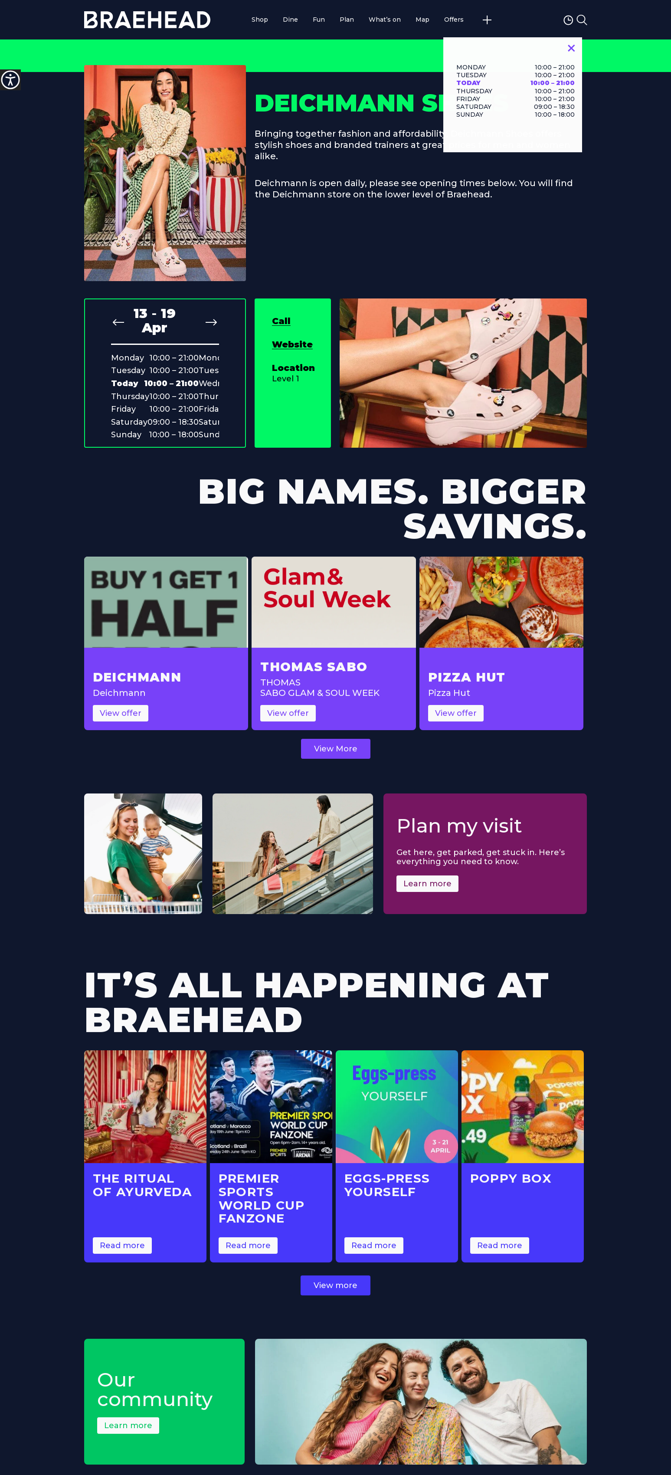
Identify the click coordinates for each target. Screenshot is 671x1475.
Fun (319, 19)
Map (422, 19)
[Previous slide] (118, 322)
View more (335, 1294)
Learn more (427, 893)
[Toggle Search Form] (581, 20)
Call (281, 321)
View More (335, 758)
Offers (454, 19)
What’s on (385, 19)
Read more (122, 1254)
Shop (260, 19)
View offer (120, 722)
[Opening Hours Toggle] (569, 19)
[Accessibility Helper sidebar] (10, 79)
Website (292, 344)
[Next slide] (211, 322)
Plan (347, 19)
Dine (290, 19)
